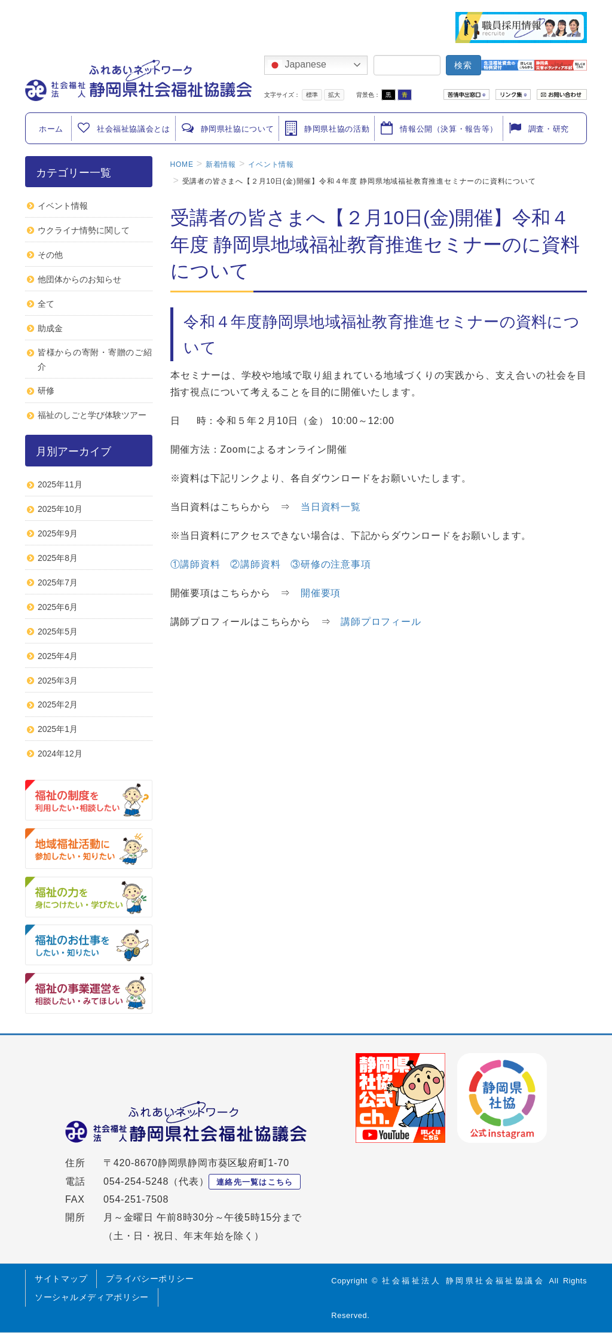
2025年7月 (58, 582)
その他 (50, 255)
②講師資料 (255, 564)
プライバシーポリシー (150, 1278)
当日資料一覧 (331, 507)
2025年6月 (58, 607)
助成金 (50, 328)
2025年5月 (58, 631)
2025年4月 (58, 656)
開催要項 (321, 593)
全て (46, 304)
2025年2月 (58, 704)
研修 (46, 390)
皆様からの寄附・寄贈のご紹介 (95, 359)
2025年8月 (58, 558)
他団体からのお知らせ (79, 279)
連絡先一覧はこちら (254, 1182)
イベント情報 (63, 206)
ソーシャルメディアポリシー (92, 1297)
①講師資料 (195, 564)
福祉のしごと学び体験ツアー (92, 415)
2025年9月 (58, 533)
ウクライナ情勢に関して (84, 230)
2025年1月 (58, 729)
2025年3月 (58, 680)
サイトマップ (61, 1278)
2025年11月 (60, 484)
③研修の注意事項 (330, 564)
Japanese (297, 65)
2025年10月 (60, 509)
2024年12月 (60, 753)
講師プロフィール (381, 622)
